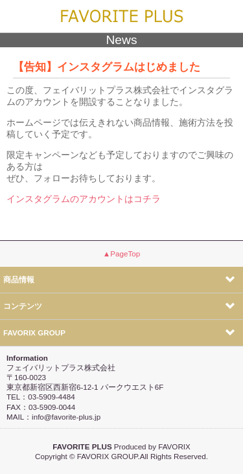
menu (225, 17)
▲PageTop (121, 253)
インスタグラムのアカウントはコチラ (83, 199)
